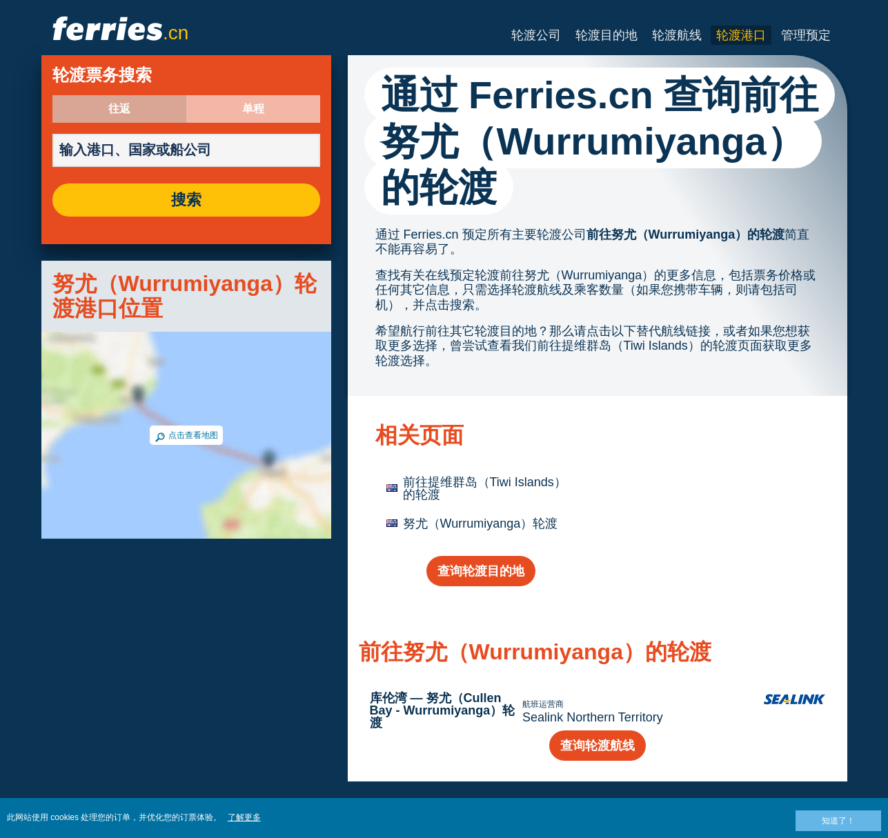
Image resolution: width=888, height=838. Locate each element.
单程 (253, 108)
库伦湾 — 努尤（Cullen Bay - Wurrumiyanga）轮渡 (442, 710)
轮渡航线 (677, 35)
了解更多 (244, 817)
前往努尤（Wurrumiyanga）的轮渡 (685, 234)
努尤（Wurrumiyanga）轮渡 (480, 523)
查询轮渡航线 (597, 745)
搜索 (186, 200)
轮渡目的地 (606, 35)
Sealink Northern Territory (592, 717)
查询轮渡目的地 (480, 571)
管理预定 (806, 35)
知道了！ (838, 821)
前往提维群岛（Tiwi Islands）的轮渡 (484, 488)
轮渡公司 (536, 35)
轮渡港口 (741, 35)
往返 (119, 108)
